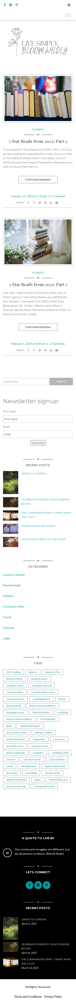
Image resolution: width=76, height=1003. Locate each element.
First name (9, 411)
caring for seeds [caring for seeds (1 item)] (15, 685)
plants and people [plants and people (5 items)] (15, 752)
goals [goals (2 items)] (9, 725)
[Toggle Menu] (67, 15)
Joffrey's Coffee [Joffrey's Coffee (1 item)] (43, 732)
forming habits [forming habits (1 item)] (48, 719)
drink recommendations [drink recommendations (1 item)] (42, 705)
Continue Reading (38, 179)
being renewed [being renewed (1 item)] (14, 678)
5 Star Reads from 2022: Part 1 (38, 284)
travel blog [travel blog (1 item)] (31, 772)
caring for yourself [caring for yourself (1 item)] (42, 685)
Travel (7, 617)
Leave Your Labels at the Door (43, 539)
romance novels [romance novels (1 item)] (32, 759)
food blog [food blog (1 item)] (63, 712)
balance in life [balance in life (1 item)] (52, 672)
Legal (6, 638)
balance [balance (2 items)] (33, 672)
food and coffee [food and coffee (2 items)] (41, 712)
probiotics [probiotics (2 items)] (38, 752)
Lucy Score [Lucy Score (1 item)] (59, 739)
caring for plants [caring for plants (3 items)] (39, 678)
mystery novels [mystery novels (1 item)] (39, 746)
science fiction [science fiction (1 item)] (57, 759)
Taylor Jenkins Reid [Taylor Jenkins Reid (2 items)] (55, 766)
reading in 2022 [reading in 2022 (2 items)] (60, 752)
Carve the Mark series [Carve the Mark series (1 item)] (43, 692)
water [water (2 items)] (37, 779)
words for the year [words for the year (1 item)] (16, 786)
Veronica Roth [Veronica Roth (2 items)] (52, 772)
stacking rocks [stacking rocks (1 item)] (28, 766)
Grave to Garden (33, 473)
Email (6, 426)
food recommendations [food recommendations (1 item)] (19, 719)
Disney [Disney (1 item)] (62, 698)
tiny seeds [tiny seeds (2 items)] (11, 772)
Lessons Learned (14, 574)
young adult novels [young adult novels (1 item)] (44, 786)
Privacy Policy (53, 996)
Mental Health (12, 585)
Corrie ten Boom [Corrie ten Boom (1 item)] (15, 698)
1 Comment (58, 196)
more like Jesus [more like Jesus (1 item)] (14, 746)
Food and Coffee (13, 606)
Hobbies (38, 129)
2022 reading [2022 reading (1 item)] (13, 672)
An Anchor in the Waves (38, 525)
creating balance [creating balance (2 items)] (41, 698)
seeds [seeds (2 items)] (9, 766)
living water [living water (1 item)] (39, 739)
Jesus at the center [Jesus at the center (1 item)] (16, 732)
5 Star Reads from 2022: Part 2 (38, 141)
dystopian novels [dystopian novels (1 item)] (15, 712)
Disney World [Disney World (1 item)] (13, 705)
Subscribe (38, 443)
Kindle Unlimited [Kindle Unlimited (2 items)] (15, 739)
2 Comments (57, 343)
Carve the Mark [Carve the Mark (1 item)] (14, 692)
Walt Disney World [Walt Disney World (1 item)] (16, 779)
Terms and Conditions (28, 996)
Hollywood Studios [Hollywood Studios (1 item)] (30, 725)
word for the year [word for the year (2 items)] (58, 779)
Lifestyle (8, 627)
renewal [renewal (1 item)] (10, 759)
